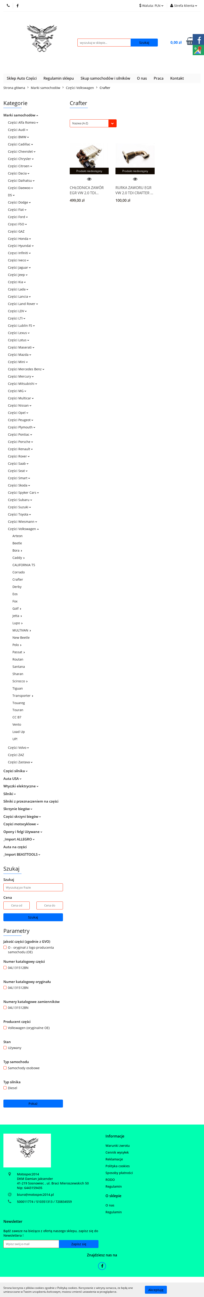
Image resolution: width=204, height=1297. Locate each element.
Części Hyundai (21, 245)
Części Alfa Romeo (23, 122)
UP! (14, 739)
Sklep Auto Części (22, 78)
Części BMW (18, 137)
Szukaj (33, 917)
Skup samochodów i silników (105, 78)
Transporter (22, 695)
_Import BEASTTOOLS (21, 854)
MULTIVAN (21, 630)
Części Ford (18, 217)
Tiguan (17, 688)
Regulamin (114, 1186)
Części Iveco (18, 260)
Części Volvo (18, 747)
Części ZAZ (16, 755)
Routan (17, 659)
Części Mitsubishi (22, 383)
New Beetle (21, 637)
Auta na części (15, 847)
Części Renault (20, 449)
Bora (17, 550)
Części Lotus (18, 340)
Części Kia (17, 282)
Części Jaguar (19, 267)
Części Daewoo (20, 188)
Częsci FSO (17, 224)
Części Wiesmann (22, 521)
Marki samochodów (20, 115)
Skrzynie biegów (17, 808)
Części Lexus (19, 333)
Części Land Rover (23, 304)
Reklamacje (114, 1159)
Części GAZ (16, 231)
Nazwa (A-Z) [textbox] (80, 123)
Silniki (9, 793)
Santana (18, 666)
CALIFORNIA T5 (23, 565)
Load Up (18, 732)
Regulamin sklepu (58, 78)
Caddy (18, 557)
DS (11, 195)
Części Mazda (19, 354)
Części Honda (19, 238)
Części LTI (16, 318)
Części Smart (19, 478)
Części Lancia (19, 296)
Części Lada (18, 289)
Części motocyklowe (21, 824)
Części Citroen (20, 166)
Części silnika (15, 771)
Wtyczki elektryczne (20, 786)
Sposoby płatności (119, 1173)
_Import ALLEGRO (19, 839)
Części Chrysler (21, 159)
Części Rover (19, 456)
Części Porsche (20, 442)
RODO (110, 1179)
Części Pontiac (20, 434)
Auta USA (12, 778)
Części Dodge (19, 202)
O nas (142, 78)
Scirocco (20, 681)
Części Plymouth (21, 427)
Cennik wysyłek (117, 1152)
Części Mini (18, 362)
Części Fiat (17, 209)
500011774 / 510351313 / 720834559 (44, 1201)
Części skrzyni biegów (22, 816)
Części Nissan (19, 405)
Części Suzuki (19, 507)
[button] (115, 1136)
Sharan (17, 674)
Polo (17, 645)
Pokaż (33, 1103)
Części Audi (18, 130)
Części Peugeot (20, 420)
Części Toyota (19, 514)
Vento (16, 724)
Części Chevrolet (22, 151)
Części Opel (18, 412)
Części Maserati (21, 347)
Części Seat (18, 471)
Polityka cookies (118, 1166)
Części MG (17, 391)
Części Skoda (19, 485)
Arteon (17, 536)
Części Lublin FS (21, 325)
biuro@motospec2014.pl (35, 1194)
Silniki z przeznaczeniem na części (30, 801)
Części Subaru (20, 500)
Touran (17, 710)
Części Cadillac (20, 144)
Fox (14, 601)
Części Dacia (18, 173)
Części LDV (17, 311)
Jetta (17, 616)
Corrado (18, 572)
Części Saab (18, 463)
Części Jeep (18, 275)
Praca (158, 78)
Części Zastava (20, 762)
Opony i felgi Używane (22, 831)
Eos (15, 594)
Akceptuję (155, 1289)
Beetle (17, 543)
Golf (16, 608)
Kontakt (177, 78)
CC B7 (16, 717)
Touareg (18, 703)
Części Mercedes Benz (26, 369)
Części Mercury (21, 376)
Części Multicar (21, 398)
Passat (18, 652)
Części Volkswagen (23, 529)
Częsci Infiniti (19, 253)
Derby (17, 587)
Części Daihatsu (21, 180)
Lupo (17, 623)
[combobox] (93, 123)
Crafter (17, 579)
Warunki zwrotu (118, 1145)
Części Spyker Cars (23, 492)
